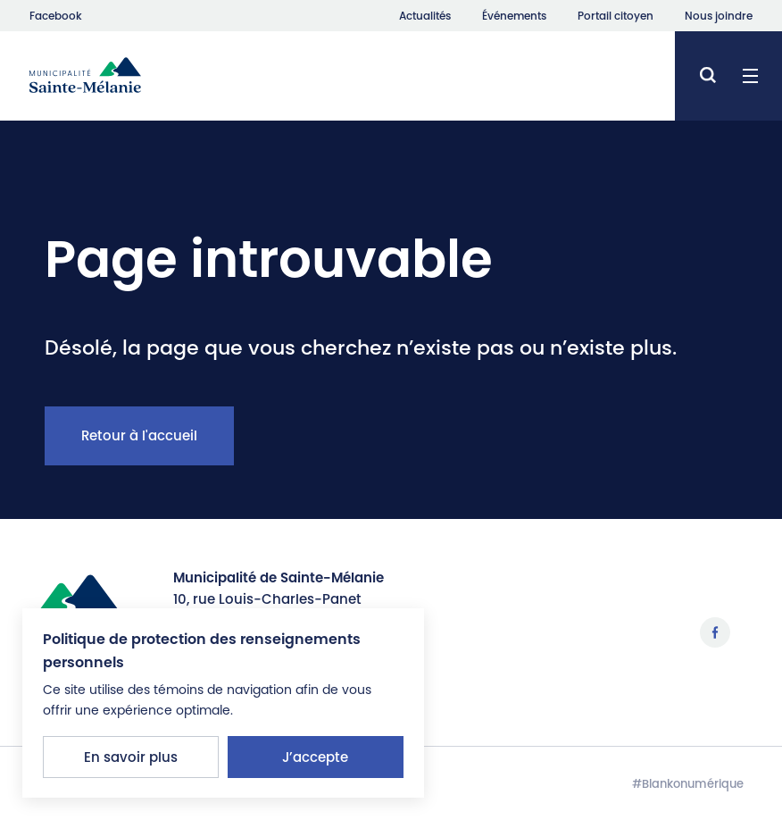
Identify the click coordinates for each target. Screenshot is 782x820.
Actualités (425, 16)
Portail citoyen (615, 16)
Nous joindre (719, 16)
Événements (514, 16)
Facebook (55, 16)
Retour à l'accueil (139, 435)
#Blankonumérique (688, 784)
